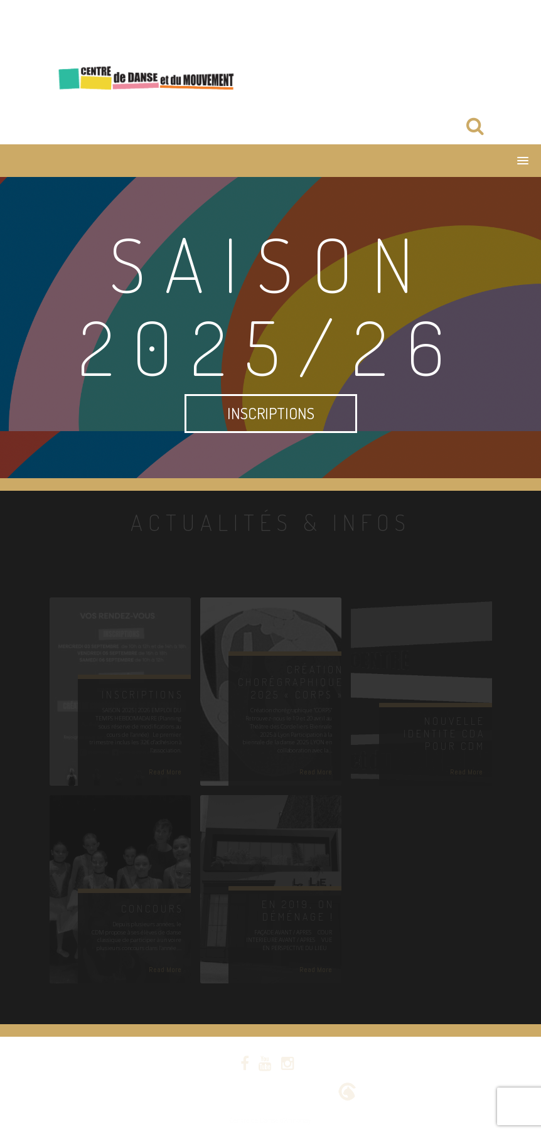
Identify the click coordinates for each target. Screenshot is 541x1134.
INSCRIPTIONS (270, 413)
